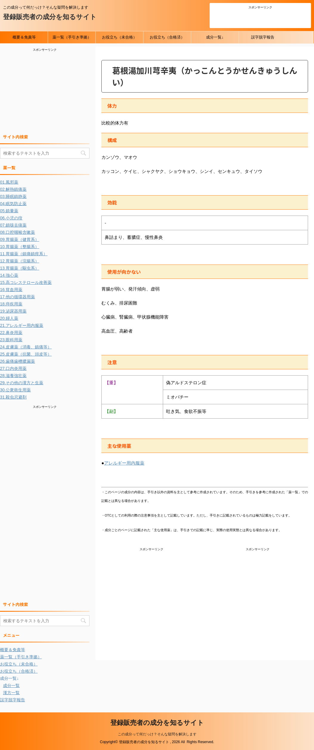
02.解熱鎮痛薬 (13, 189)
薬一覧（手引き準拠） (71, 37)
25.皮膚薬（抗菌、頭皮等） (26, 354)
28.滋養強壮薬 (13, 375)
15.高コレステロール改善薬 (26, 282)
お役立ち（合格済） (167, 37)
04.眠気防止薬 (13, 203)
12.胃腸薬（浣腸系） (19, 261)
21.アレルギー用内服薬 (21, 325)
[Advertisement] (260, 17)
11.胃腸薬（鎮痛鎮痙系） (23, 253)
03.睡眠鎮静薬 (13, 196)
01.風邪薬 (9, 182)
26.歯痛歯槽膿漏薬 (17, 361)
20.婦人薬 (9, 318)
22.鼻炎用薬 (11, 332)
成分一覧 (11, 685)
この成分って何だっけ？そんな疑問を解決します (157, 734)
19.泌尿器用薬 (13, 311)
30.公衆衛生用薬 (15, 390)
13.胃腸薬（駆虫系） (19, 268)
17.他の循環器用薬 (17, 296)
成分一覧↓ (215, 37)
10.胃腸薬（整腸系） (19, 246)
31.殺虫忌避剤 (13, 397)
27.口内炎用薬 (13, 368)
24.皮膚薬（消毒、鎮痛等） (26, 347)
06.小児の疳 (11, 218)
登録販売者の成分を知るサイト (50, 17)
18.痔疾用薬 (11, 304)
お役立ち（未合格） (119, 37)
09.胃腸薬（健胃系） (19, 239)
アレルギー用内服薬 (124, 462)
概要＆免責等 (24, 37)
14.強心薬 (9, 275)
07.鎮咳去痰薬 (13, 225)
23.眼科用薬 (11, 339)
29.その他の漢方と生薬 (21, 382)
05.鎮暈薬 (9, 210)
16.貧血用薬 (11, 289)
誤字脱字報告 (262, 37)
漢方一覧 (11, 692)
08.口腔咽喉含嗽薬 (17, 232)
